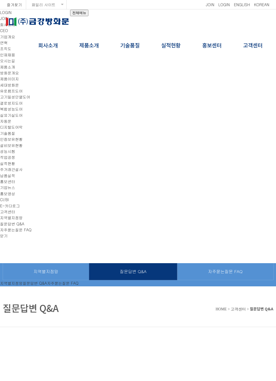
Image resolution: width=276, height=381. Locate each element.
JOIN (210, 4)
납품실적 (7, 175)
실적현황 (171, 46)
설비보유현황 (11, 145)
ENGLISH (242, 4)
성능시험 (7, 151)
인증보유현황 (11, 139)
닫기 (4, 235)
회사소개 (48, 46)
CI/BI (4, 199)
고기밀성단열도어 (15, 96)
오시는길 (7, 60)
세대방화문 (9, 85)
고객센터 (253, 46)
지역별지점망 (11, 217)
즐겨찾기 (14, 4)
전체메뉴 (79, 13)
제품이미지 (9, 78)
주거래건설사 (11, 169)
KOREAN (261, 4)
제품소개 (89, 46)
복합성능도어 (11, 109)
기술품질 (130, 46)
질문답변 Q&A (12, 223)
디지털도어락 (11, 127)
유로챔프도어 (11, 91)
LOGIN (224, 4)
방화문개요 (9, 72)
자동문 (5, 121)
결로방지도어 (11, 103)
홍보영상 (7, 193)
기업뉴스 (7, 187)
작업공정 (7, 157)
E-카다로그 (10, 205)
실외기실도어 (11, 115)
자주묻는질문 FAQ (16, 229)
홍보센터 (212, 46)
